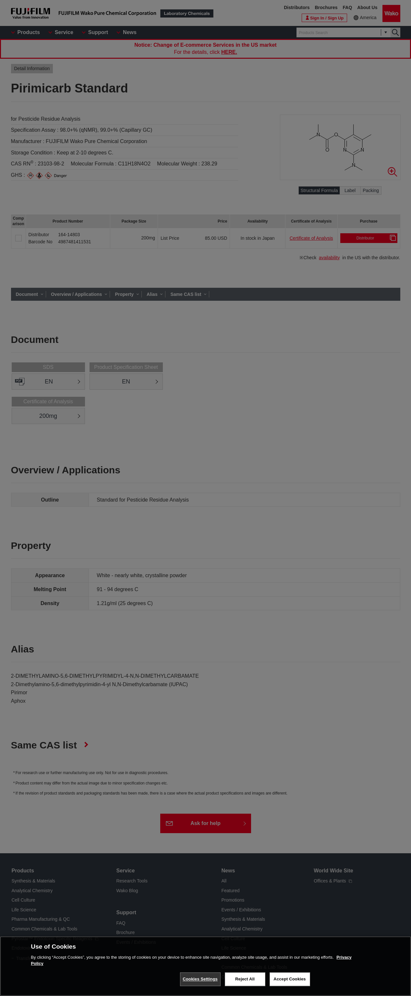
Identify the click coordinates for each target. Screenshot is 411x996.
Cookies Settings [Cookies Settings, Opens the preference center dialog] (200, 979)
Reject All (245, 979)
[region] (205, 966)
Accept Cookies (289, 979)
